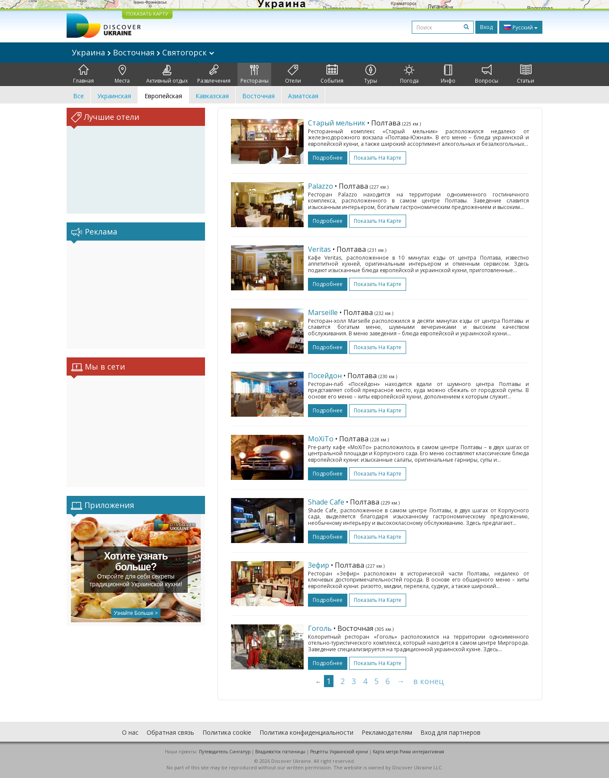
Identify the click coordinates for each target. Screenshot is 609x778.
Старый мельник (336, 123)
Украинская (114, 96)
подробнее (328, 157)
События (332, 74)
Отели (293, 74)
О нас (130, 732)
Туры (370, 74)
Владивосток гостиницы (280, 752)
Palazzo (320, 186)
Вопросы (486, 74)
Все (78, 96)
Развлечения (214, 74)
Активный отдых (167, 74)
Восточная (258, 96)
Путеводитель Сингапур (224, 752)
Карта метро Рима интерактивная (408, 752)
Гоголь (320, 628)
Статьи (525, 74)
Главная (83, 74)
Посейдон (325, 375)
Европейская (163, 96)
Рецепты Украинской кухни (339, 752)
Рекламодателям (387, 732)
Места (122, 74)
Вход (486, 27)
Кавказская (212, 96)
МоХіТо (320, 439)
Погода (409, 74)
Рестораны (254, 74)
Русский (521, 27)
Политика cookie (226, 732)
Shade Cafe (326, 502)
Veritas (319, 249)
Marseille (323, 312)
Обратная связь (170, 732)
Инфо (448, 74)
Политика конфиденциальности (306, 732)
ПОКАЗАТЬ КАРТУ (147, 13)
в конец (428, 681)
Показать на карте (377, 157)
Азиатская (303, 96)
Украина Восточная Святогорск (143, 52)
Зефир (318, 565)
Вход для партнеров (450, 732)
